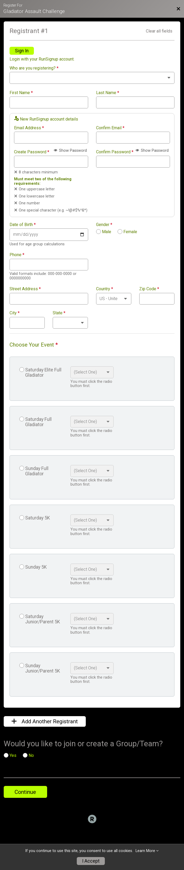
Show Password (70, 150)
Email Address (29, 128)
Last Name (107, 92)
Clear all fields (159, 31)
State (59, 313)
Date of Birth (23, 224)
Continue (25, 792)
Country (104, 289)
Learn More (145, 851)
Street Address (25, 289)
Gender (104, 224)
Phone (17, 254)
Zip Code (149, 289)
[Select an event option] (92, 372)
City (15, 313)
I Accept (91, 861)
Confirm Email (110, 128)
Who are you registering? (34, 68)
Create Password (31, 152)
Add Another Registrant (45, 721)
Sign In (22, 50)
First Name (21, 92)
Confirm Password (114, 152)
